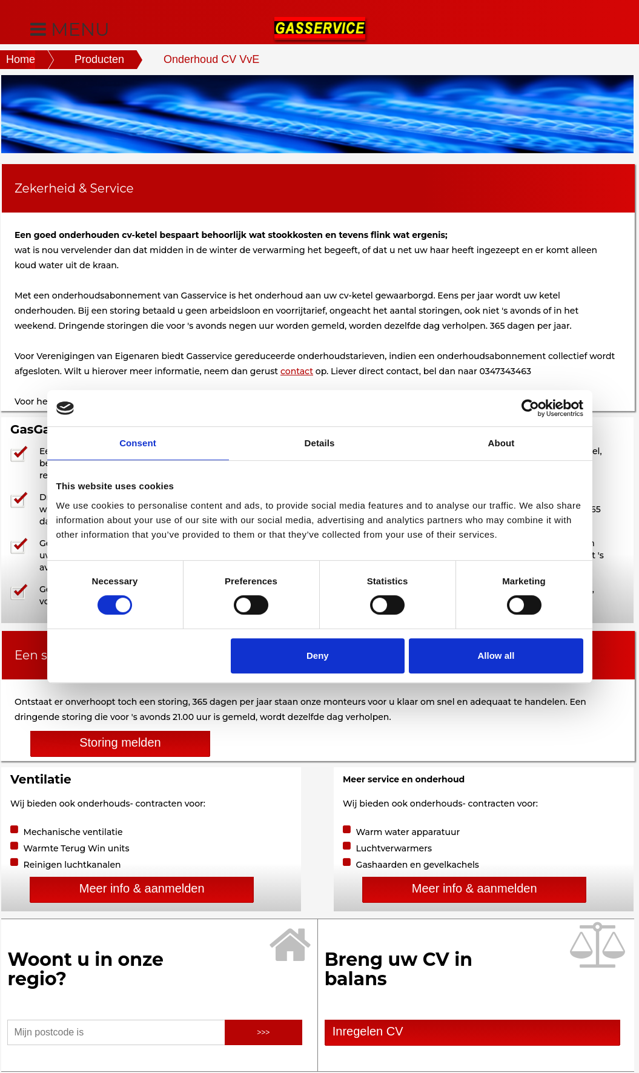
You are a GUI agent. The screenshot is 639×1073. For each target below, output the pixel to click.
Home (20, 59)
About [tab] (501, 443)
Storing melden (120, 742)
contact (296, 371)
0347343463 (505, 371)
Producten (99, 59)
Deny (317, 655)
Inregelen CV (364, 1031)
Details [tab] (320, 443)
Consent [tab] (137, 443)
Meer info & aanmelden (142, 888)
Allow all (496, 655)
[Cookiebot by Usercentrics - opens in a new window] (530, 408)
